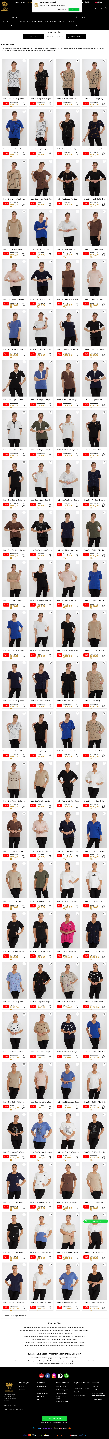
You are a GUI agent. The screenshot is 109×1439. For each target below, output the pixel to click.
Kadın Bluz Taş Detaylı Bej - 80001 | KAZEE (95, 751)
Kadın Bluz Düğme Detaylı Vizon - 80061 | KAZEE (95, 1202)
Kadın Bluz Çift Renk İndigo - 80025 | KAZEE (41, 1252)
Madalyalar (41, 1396)
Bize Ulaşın (77, 1392)
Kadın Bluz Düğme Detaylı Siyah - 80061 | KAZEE (15, 1252)
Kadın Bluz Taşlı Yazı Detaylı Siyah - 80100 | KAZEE (95, 1152)
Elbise (46, 21)
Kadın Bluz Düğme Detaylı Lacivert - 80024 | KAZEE (95, 400)
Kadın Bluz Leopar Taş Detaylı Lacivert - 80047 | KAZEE (95, 149)
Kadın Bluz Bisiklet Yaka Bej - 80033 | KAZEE (15, 600)
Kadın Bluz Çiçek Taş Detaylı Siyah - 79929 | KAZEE (41, 951)
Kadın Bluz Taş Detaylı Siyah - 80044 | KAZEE (41, 550)
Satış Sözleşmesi (61, 1393)
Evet (73, 9)
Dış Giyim (84, 21)
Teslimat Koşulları (61, 1386)
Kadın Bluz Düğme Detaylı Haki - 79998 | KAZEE (41, 901)
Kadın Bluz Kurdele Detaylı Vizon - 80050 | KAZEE (15, 801)
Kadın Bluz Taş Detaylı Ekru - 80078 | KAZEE (41, 149)
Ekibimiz (48, 1422)
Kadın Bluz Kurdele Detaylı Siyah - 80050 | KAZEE (95, 1002)
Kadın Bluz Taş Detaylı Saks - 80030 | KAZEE (15, 650)
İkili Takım (78, 21)
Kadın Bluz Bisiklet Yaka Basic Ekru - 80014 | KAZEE (95, 1102)
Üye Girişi (95, 1386)
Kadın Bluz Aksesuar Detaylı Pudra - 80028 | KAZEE (95, 299)
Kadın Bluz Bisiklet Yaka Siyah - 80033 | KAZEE (41, 600)
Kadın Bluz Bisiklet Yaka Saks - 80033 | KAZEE (95, 600)
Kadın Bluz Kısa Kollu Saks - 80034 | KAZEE (41, 249)
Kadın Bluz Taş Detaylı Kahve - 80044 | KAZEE (15, 550)
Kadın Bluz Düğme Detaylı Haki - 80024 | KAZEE (41, 450)
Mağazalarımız (42, 1400)
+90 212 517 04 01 (10, 1406)
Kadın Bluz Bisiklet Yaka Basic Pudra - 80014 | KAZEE (41, 1102)
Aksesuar (71, 21)
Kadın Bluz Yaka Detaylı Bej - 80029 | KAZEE (41, 801)
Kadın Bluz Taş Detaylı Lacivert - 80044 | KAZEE (95, 500)
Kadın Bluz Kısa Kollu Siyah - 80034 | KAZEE (95, 199)
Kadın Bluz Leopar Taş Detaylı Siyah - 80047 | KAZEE (68, 199)
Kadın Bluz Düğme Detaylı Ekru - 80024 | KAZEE (15, 450)
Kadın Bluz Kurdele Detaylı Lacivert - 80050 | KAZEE (68, 1052)
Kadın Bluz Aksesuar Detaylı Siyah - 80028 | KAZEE (95, 349)
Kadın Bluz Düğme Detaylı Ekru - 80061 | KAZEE (41, 1202)
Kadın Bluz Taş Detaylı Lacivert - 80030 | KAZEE (15, 701)
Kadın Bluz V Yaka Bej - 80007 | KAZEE (95, 701)
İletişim (87, 2)
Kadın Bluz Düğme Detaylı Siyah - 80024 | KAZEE (15, 400)
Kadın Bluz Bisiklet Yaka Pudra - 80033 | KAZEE (68, 600)
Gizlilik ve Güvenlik (62, 1401)
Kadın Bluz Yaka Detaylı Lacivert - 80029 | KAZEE (68, 851)
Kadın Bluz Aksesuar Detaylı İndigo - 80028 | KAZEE (15, 349)
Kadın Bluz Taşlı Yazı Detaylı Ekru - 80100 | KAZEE (68, 1152)
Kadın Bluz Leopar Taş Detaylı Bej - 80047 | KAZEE (15, 199)
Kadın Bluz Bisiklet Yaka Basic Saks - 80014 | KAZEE (95, 1052)
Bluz (7, 21)
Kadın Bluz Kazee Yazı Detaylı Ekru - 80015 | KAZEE (41, 1303)
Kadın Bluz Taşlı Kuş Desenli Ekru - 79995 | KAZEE (95, 901)
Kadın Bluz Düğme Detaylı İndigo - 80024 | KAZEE (41, 400)
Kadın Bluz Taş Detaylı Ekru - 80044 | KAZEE (68, 500)
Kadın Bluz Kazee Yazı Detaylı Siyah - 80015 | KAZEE (95, 1303)
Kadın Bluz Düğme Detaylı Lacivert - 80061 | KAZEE (15, 1202)
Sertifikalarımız (42, 1393)
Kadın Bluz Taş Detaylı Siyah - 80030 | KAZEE (68, 650)
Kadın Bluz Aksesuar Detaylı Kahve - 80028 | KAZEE (68, 299)
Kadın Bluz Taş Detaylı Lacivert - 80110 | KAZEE (95, 951)
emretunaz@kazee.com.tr (10, 1409)
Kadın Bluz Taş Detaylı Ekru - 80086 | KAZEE (15, 99)
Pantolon (53, 21)
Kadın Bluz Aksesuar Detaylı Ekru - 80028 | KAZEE (41, 349)
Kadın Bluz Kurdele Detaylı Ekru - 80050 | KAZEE (15, 1052)
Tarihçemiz (41, 1390)
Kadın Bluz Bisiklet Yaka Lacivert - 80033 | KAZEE (68, 550)
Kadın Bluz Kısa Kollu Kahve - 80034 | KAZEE (95, 249)
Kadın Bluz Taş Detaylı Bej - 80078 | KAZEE (95, 99)
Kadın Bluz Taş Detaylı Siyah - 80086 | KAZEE (41, 99)
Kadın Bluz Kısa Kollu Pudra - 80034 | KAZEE (15, 299)
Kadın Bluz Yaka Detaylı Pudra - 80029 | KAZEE (41, 851)
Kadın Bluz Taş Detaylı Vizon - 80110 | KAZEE (68, 1002)
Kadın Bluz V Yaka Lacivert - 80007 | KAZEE (41, 701)
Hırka (28, 21)
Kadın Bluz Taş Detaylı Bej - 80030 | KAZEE (95, 650)
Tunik (40, 21)
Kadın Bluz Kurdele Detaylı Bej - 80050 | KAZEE (41, 1052)
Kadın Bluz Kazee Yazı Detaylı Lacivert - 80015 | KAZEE (15, 1303)
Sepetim (22, 1390)
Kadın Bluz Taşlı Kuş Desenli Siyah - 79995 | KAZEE (15, 951)
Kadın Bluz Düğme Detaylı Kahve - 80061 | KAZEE (68, 1202)
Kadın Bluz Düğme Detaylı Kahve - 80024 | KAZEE (68, 400)
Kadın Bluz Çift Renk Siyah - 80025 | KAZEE (95, 1252)
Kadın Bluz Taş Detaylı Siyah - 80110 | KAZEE (41, 1002)
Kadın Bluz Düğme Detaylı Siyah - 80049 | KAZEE (15, 500)
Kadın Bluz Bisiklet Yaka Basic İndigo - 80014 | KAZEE (68, 1102)
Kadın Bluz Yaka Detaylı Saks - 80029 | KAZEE (95, 851)
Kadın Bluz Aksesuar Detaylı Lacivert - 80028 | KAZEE (68, 349)
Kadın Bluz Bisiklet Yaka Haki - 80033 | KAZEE (95, 550)
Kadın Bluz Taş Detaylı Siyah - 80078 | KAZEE (68, 149)
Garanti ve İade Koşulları (61, 1397)
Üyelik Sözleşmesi (62, 1390)
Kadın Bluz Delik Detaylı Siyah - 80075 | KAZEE (95, 450)
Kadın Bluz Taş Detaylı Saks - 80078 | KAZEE (15, 149)
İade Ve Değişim (79, 1395)
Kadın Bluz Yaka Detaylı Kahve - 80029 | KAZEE (15, 851)
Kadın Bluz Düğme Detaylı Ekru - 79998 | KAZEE (68, 901)
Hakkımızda (41, 1386)
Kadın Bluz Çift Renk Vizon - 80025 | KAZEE (68, 1252)
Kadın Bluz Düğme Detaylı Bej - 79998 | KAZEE (15, 901)
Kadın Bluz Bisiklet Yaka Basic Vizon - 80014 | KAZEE (15, 1102)
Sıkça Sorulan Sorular (81, 1388)
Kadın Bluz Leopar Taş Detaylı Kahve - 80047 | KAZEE (41, 199)
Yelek (34, 21)
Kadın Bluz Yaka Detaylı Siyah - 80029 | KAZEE (68, 801)
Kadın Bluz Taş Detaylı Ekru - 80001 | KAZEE (15, 751)
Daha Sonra (62, 9)
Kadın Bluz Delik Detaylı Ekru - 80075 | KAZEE (68, 450)
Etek (59, 21)
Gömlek (22, 21)
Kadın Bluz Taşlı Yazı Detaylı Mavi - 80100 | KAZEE (41, 1152)
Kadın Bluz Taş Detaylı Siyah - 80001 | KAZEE (41, 751)
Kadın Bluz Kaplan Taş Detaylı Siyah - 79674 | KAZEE (15, 1152)
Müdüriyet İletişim (54, 1418)
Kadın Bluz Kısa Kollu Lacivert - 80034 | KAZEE (41, 299)
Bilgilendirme (57, 1422)
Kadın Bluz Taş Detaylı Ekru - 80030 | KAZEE (41, 650)
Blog (42, 1422)
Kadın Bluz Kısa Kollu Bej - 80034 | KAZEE (15, 249)
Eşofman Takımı (14, 21)
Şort (64, 21)
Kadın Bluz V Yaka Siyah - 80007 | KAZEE (68, 701)
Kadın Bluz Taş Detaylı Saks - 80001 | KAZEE (68, 751)
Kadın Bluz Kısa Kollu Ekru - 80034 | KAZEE (68, 249)
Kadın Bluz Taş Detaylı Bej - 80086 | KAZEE (68, 99)
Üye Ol (94, 1390)
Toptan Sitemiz (97, 1400)
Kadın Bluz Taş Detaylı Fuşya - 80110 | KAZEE (68, 951)
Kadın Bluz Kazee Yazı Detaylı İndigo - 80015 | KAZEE (68, 1303)
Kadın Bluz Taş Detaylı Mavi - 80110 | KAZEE (15, 1002)
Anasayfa (22, 1386)
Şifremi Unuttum (97, 1393)
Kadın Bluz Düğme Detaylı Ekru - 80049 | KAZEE (41, 500)
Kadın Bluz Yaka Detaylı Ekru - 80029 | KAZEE (95, 801)
